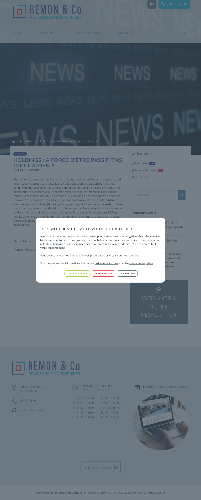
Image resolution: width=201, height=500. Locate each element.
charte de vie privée (141, 263)
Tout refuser (103, 273)
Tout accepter (77, 273)
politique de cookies (106, 263)
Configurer (127, 273)
